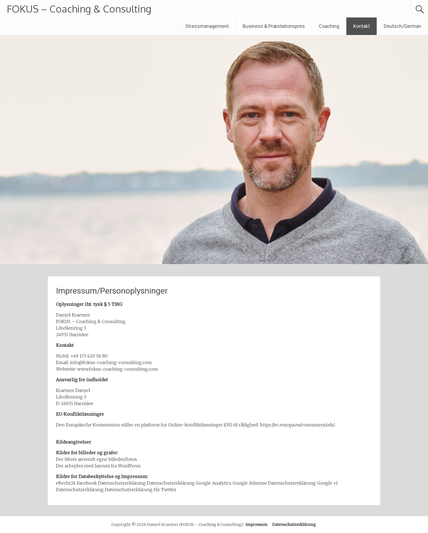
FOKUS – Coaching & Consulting (79, 8)
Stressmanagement (207, 26)
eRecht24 (66, 483)
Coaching (329, 26)
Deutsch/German (402, 26)
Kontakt (361, 26)
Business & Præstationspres (274, 26)
